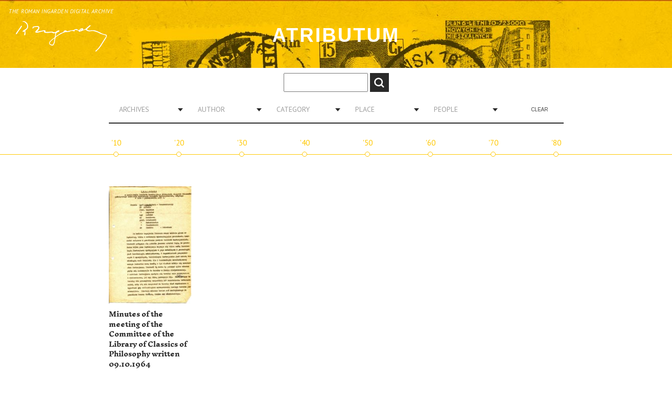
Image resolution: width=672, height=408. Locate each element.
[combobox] (147, 109)
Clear (539, 109)
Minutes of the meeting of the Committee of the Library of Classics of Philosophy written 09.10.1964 (148, 339)
